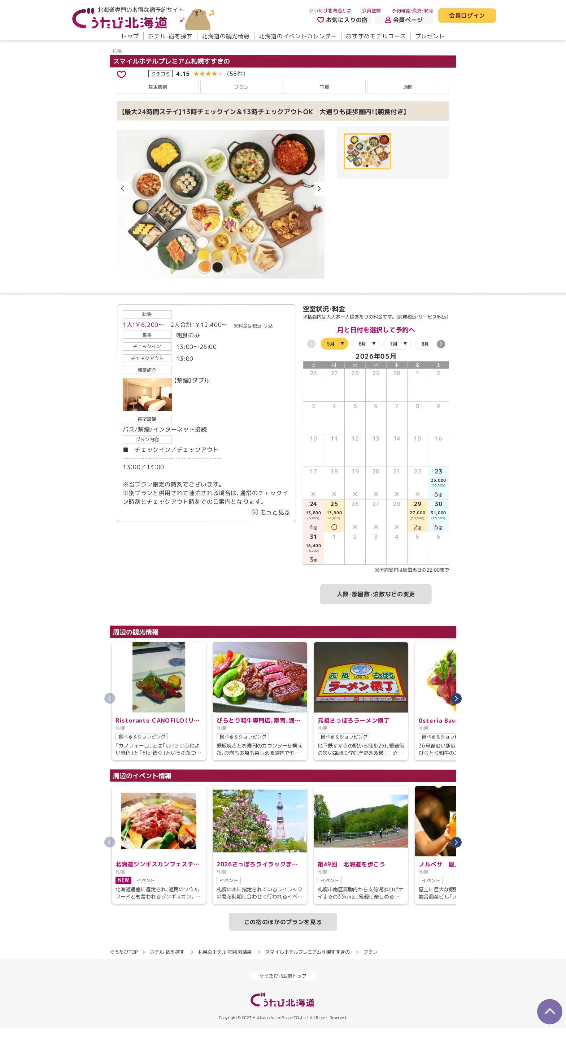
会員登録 (371, 10)
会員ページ (404, 20)
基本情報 (157, 120)
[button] (319, 222)
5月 (331, 376)
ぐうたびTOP (124, 985)
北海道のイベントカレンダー (298, 36)
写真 (324, 120)
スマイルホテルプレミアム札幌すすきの (171, 94)
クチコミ (160, 106)
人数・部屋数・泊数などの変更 (376, 627)
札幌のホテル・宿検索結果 (225, 985)
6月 (362, 376)
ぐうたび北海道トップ (283, 1009)
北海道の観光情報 (226, 36)
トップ (130, 36)
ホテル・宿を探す (170, 36)
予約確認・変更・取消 (412, 10)
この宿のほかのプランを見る (283, 955)
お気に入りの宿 (342, 20)
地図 (408, 120)
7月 (393, 376)
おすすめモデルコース (376, 36)
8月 (425, 376)
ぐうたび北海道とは (330, 10)
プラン (241, 120)
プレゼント (430, 36)
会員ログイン (467, 16)
